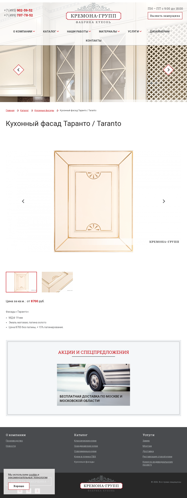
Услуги (133, 31)
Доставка (148, 451)
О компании (22, 31)
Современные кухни (85, 451)
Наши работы (77, 31)
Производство (14, 440)
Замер (146, 440)
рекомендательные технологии (27, 477)
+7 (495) (18, 10)
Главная (10, 110)
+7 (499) (18, 15)
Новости (11, 446)
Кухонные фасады (44, 110)
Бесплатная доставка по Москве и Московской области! (91, 398)
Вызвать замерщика (165, 15)
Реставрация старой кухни (157, 456)
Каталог (49, 31)
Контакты (93, 40)
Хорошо (19, 486)
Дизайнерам (159, 31)
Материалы (108, 31)
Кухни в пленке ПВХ (85, 456)
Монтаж (147, 446)
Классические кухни (85, 440)
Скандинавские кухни (86, 446)
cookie (33, 474)
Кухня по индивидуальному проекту (158, 463)
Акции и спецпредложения (93, 352)
